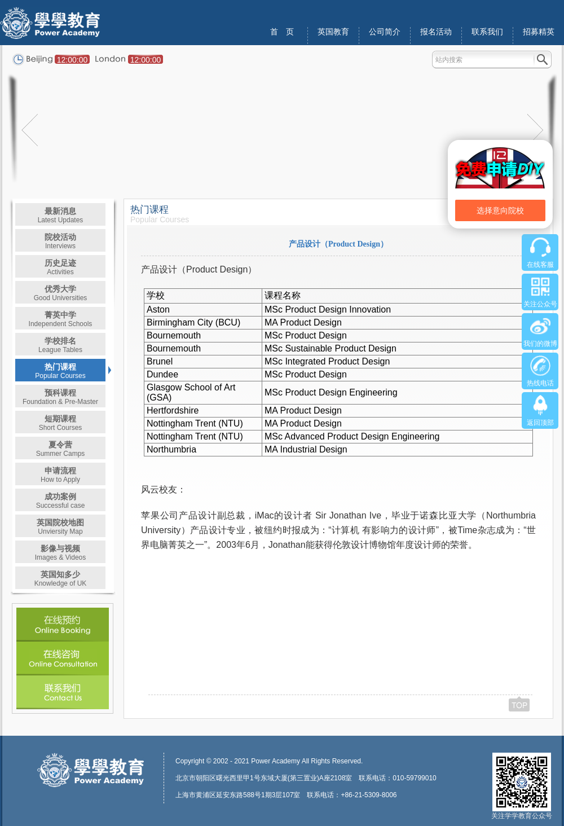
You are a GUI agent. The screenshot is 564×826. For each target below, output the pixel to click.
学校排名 (60, 345)
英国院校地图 (60, 526)
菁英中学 (60, 319)
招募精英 (538, 32)
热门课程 (60, 371)
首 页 (282, 32)
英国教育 (333, 32)
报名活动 (436, 32)
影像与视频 (60, 552)
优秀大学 (60, 293)
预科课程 (60, 397)
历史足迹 (60, 267)
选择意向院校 (500, 210)
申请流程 (60, 475)
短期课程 (60, 423)
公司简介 (384, 32)
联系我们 (487, 32)
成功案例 (60, 500)
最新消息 (60, 215)
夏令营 (60, 449)
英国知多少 (60, 578)
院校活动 (60, 241)
